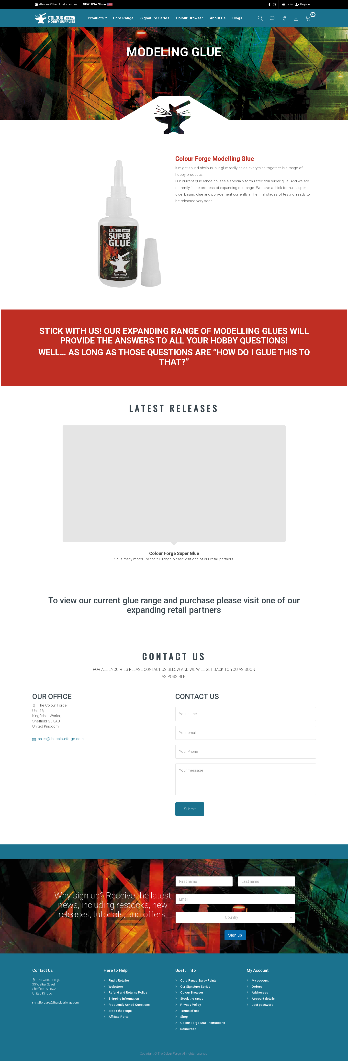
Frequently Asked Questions (129, 1005)
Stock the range (120, 1012)
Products (94, 18)
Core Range (122, 18)
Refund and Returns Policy (128, 994)
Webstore (116, 987)
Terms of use (190, 1012)
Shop (184, 1018)
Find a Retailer (119, 982)
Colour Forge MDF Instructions (202, 1024)
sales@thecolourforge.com (58, 740)
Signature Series (153, 18)
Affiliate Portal (119, 1018)
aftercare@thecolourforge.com (56, 4)
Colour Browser (188, 18)
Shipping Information (124, 1000)
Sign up (235, 936)
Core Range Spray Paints (198, 982)
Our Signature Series (195, 987)
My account (260, 982)
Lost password (262, 1005)
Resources (188, 1030)
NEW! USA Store (97, 4)
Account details (263, 1000)
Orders (257, 987)
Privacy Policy (190, 1005)
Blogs (236, 18)
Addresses (260, 994)
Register (303, 4)
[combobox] (235, 918)
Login (287, 4)
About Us (216, 18)
